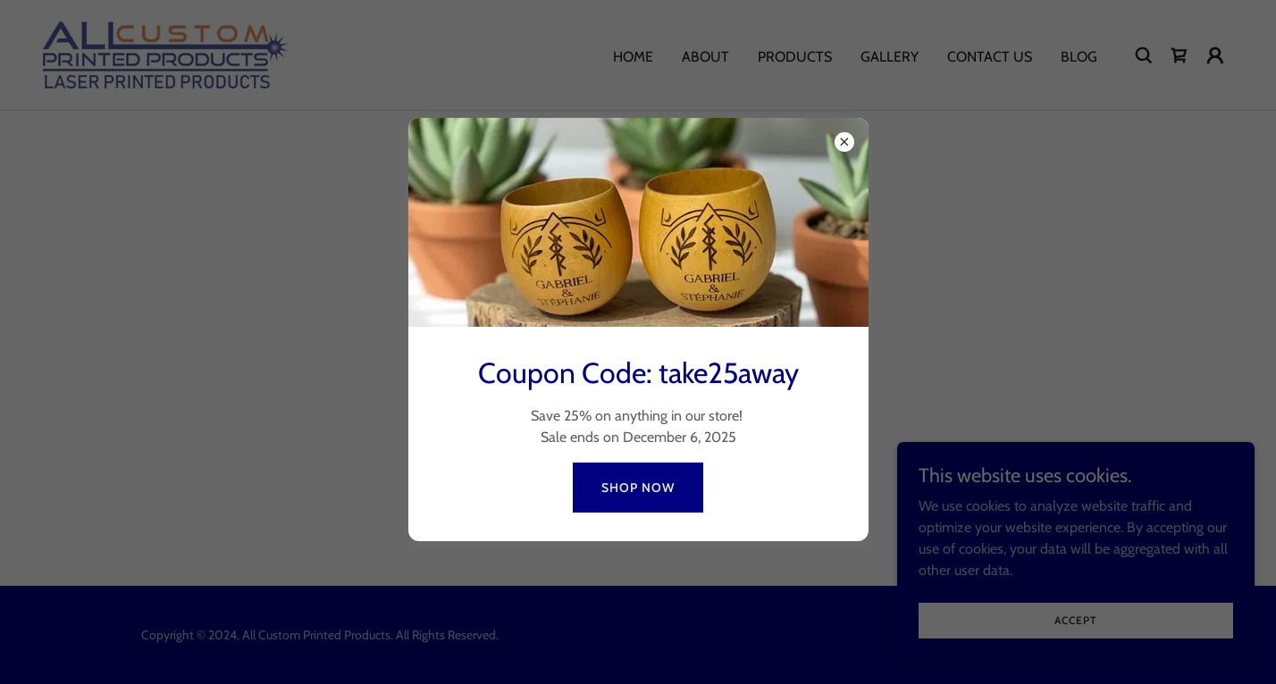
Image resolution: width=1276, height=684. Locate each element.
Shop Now (638, 488)
